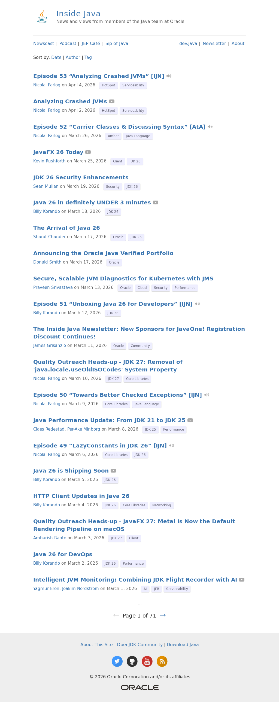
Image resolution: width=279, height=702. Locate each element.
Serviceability (133, 85)
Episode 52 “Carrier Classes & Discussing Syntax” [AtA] (119, 126)
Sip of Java (116, 43)
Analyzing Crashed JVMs (70, 101)
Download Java (183, 644)
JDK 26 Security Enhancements (81, 177)
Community (140, 346)
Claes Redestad (49, 429)
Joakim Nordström (80, 588)
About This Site (96, 644)
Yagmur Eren (46, 588)
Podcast (67, 43)
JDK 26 (135, 161)
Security (113, 186)
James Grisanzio (49, 345)
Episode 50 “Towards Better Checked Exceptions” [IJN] (117, 395)
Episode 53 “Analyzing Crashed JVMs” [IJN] (98, 76)
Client (117, 161)
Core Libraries (137, 379)
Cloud (142, 288)
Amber (113, 136)
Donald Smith (47, 262)
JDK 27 (113, 379)
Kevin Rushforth (49, 161)
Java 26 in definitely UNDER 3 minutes (92, 202)
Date (56, 57)
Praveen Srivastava (53, 287)
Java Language (138, 136)
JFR (156, 589)
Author (73, 57)
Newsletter (214, 43)
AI (145, 589)
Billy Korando (46, 211)
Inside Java (78, 13)
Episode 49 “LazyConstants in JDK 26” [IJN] (100, 445)
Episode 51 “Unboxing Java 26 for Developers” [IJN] (113, 303)
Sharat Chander (49, 236)
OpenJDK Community (140, 644)
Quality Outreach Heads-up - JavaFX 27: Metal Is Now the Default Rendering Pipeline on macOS (134, 525)
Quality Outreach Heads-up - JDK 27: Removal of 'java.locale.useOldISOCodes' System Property (108, 366)
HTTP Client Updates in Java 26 (81, 496)
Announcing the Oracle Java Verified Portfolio (103, 253)
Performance (185, 288)
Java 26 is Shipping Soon (71, 470)
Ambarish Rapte (49, 537)
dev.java (188, 43)
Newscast (43, 43)
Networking (161, 505)
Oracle (118, 237)
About (238, 43)
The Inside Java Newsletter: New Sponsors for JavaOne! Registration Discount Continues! (139, 333)
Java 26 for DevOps (62, 554)
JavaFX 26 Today (58, 152)
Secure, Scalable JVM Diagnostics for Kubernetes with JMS (123, 278)
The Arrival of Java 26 (66, 227)
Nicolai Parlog (46, 84)
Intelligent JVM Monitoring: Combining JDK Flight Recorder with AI (135, 579)
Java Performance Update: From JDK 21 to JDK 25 (109, 420)
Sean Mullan (46, 186)
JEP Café (91, 43)
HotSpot (108, 85)
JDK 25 (150, 429)
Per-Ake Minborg (83, 429)
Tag (88, 57)
